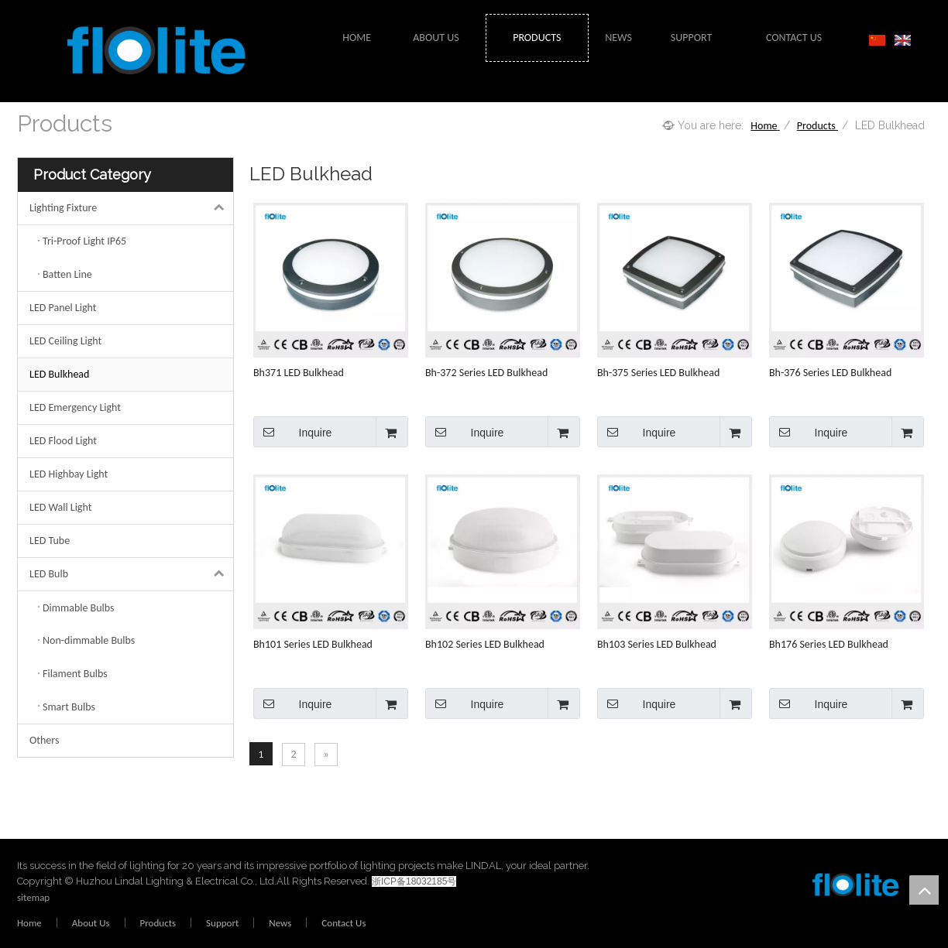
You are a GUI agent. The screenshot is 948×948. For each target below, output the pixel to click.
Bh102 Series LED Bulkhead (484, 644)
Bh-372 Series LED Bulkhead (486, 372)
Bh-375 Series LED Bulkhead (658, 372)
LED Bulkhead (59, 374)
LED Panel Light (62, 307)
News (280, 923)
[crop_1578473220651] (822, 887)
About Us (91, 923)
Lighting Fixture (131, 208)
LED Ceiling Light (65, 340)
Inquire (292, 431)
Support (222, 923)
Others (44, 740)
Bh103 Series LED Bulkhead (656, 644)
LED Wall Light (60, 507)
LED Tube (49, 540)
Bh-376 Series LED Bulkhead (830, 372)
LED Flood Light (63, 440)
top (924, 890)
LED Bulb (131, 574)
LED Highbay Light (68, 474)
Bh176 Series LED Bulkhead (828, 644)
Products (158, 923)
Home (29, 923)
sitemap (33, 897)
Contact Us (343, 923)
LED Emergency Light (75, 407)
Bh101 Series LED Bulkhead (313, 644)
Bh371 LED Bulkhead (298, 372)
